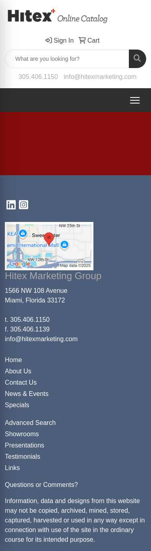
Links (12, 467)
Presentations (24, 445)
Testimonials (22, 456)
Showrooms (22, 434)
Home (13, 359)
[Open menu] (135, 100)
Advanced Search (30, 422)
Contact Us (21, 382)
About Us (18, 371)
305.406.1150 (38, 76)
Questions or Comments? (41, 484)
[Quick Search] (67, 59)
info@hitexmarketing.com (100, 76)
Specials (17, 405)
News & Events (26, 393)
